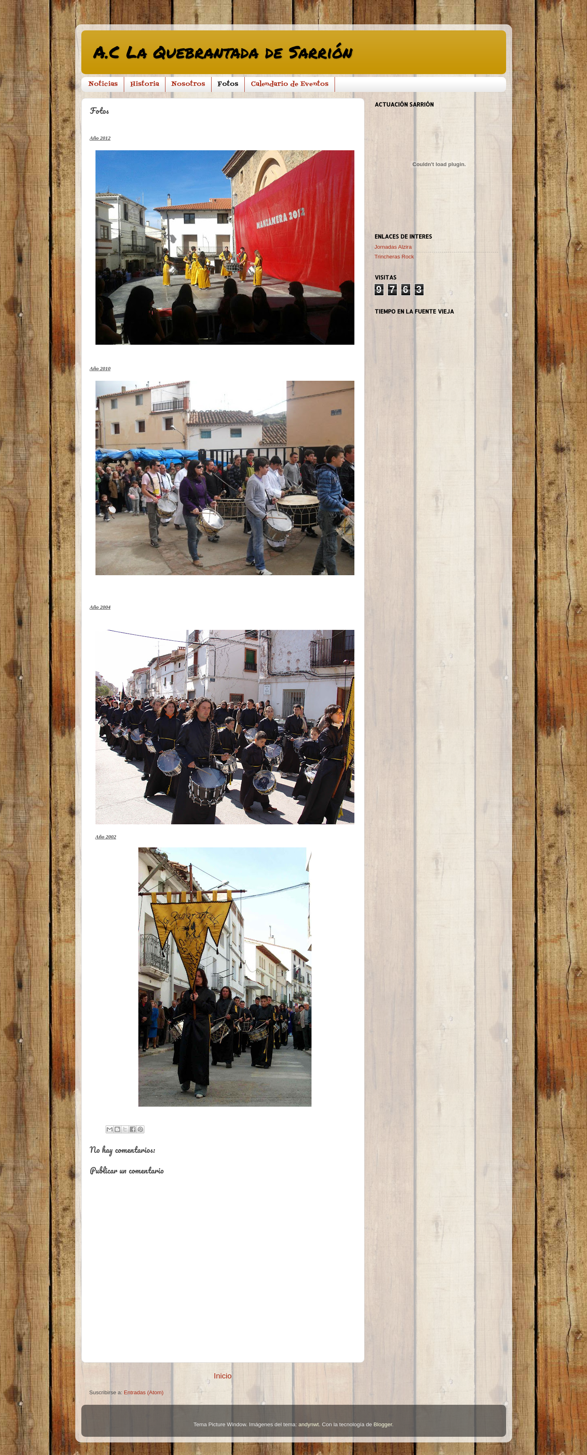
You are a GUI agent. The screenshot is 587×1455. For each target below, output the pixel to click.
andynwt (309, 1424)
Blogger (382, 1424)
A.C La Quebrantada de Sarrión (222, 51)
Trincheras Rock (394, 257)
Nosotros (188, 84)
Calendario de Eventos (289, 84)
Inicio (222, 1376)
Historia (144, 84)
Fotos (228, 84)
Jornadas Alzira (393, 247)
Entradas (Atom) (143, 1392)
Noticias (103, 84)
